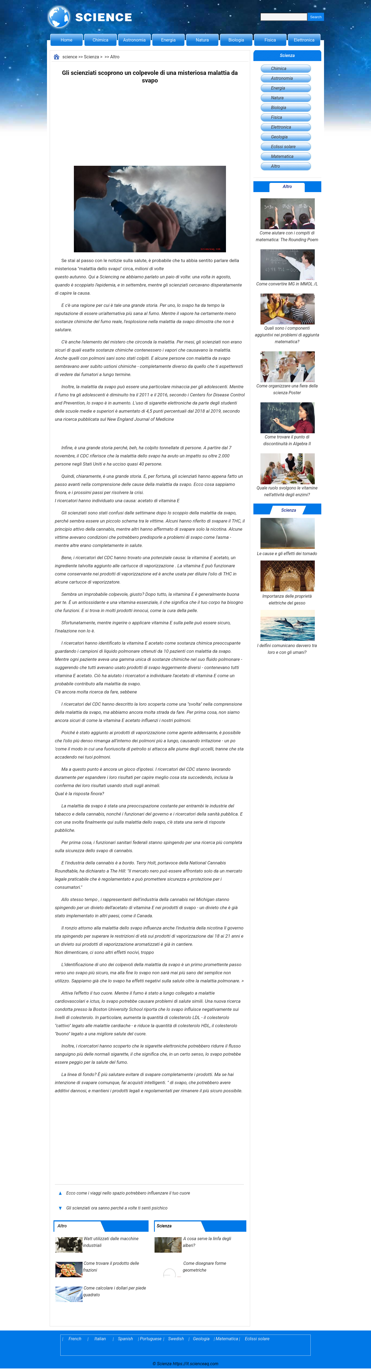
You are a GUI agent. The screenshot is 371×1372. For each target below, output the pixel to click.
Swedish (176, 1338)
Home (66, 40)
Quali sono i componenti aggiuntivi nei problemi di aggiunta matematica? (287, 319)
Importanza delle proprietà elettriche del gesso (287, 583)
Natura (202, 40)
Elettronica (304, 40)
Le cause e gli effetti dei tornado (287, 537)
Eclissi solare (283, 146)
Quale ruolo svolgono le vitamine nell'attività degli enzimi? (287, 475)
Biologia (236, 40)
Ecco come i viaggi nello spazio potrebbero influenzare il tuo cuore (128, 1193)
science (69, 56)
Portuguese (151, 1338)
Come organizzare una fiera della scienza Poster (287, 373)
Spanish (125, 1338)
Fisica (270, 40)
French (75, 1338)
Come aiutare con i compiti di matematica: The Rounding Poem (287, 220)
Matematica (282, 156)
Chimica (100, 40)
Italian (100, 1338)
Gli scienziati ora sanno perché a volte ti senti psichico (117, 1208)
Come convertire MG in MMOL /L (287, 268)
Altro (115, 56)
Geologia (279, 136)
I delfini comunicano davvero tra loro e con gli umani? (287, 632)
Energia (168, 40)
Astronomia (134, 40)
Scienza (91, 56)
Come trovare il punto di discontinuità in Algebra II (287, 424)
